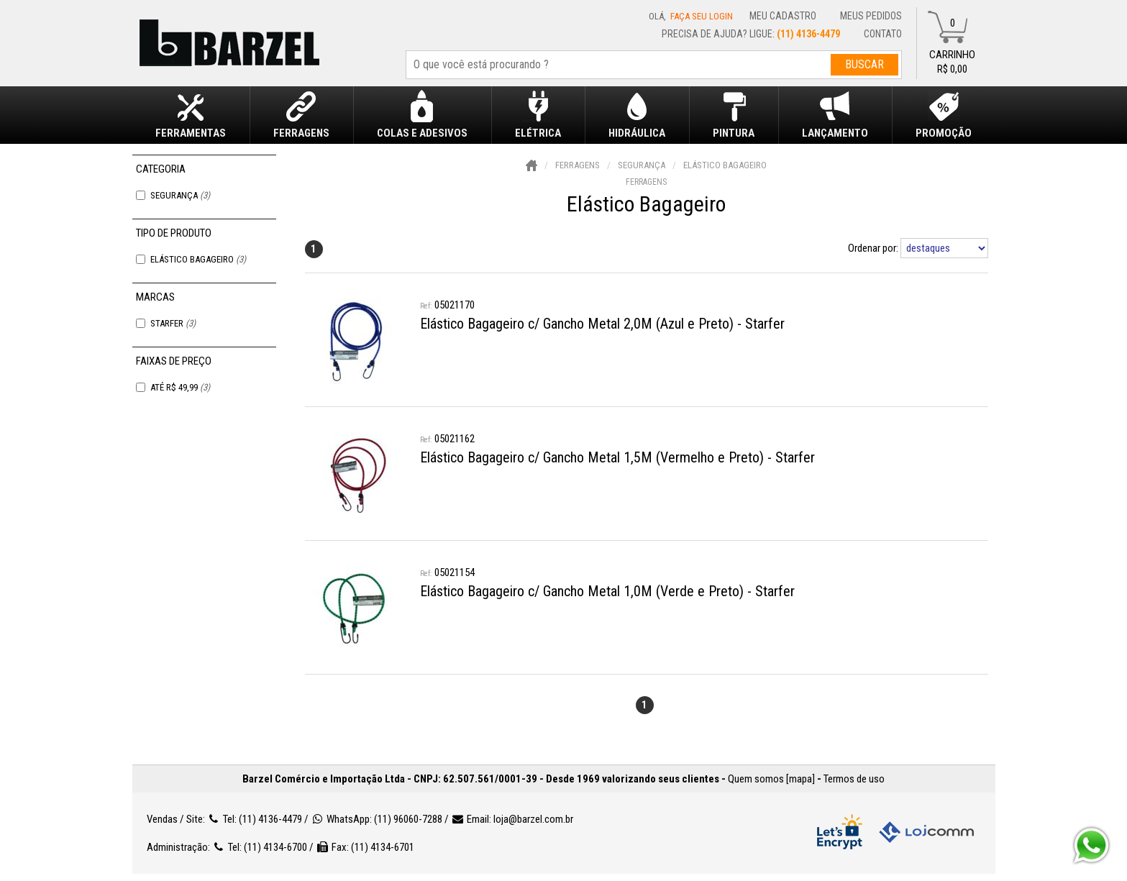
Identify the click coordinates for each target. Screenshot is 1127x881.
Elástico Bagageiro (198, 259)
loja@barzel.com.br (533, 819)
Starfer (173, 323)
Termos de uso (854, 778)
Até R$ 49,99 (180, 387)
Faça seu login (701, 16)
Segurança (180, 195)
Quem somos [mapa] (771, 778)
